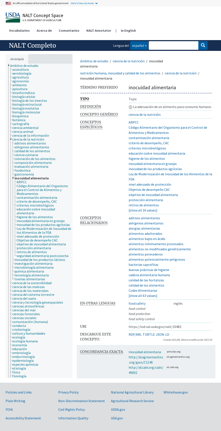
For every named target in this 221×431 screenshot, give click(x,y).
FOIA (9, 409)
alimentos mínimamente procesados (156, 244)
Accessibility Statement (23, 418)
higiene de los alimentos (147, 158)
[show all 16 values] (143, 210)
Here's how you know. (83, 3)
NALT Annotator (98, 30)
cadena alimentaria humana (149, 275)
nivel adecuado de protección (150, 184)
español (137, 45)
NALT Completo (32, 45)
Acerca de (44, 30)
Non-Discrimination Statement (81, 401)
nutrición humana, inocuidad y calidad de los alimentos (120, 73)
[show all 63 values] (143, 295)
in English (128, 30)
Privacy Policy (68, 392)
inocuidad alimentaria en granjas (153, 163)
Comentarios (69, 30)
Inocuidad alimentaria (145, 352)
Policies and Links (19, 392)
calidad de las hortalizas (146, 280)
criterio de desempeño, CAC (149, 143)
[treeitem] (26, 65)
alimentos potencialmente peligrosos (157, 259)
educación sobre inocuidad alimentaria (157, 153)
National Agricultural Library (132, 392)
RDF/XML (135, 334)
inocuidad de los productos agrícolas (155, 169)
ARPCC (134, 122)
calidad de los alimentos (146, 285)
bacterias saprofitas (143, 264)
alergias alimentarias (144, 228)
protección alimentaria (146, 200)
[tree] (39, 221)
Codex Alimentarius (143, 290)
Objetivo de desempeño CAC (149, 189)
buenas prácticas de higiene (149, 270)
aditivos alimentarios (144, 218)
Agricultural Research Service (132, 401)
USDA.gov (118, 409)
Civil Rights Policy (71, 409)
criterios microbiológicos (147, 148)
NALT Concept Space (42, 15)
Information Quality (73, 418)
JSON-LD (162, 334)
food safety (137, 303)
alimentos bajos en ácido (147, 239)
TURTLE (149, 334)
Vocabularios (19, 30)
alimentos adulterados (145, 233)
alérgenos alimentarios (146, 223)
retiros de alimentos (144, 205)
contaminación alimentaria (149, 138)
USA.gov (117, 418)
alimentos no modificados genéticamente (160, 249)
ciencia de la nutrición (129, 61)
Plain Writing (15, 401)
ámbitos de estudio (94, 61)
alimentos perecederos (146, 254)
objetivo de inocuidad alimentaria (153, 195)
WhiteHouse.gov (176, 392)
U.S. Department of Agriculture (42, 20)
